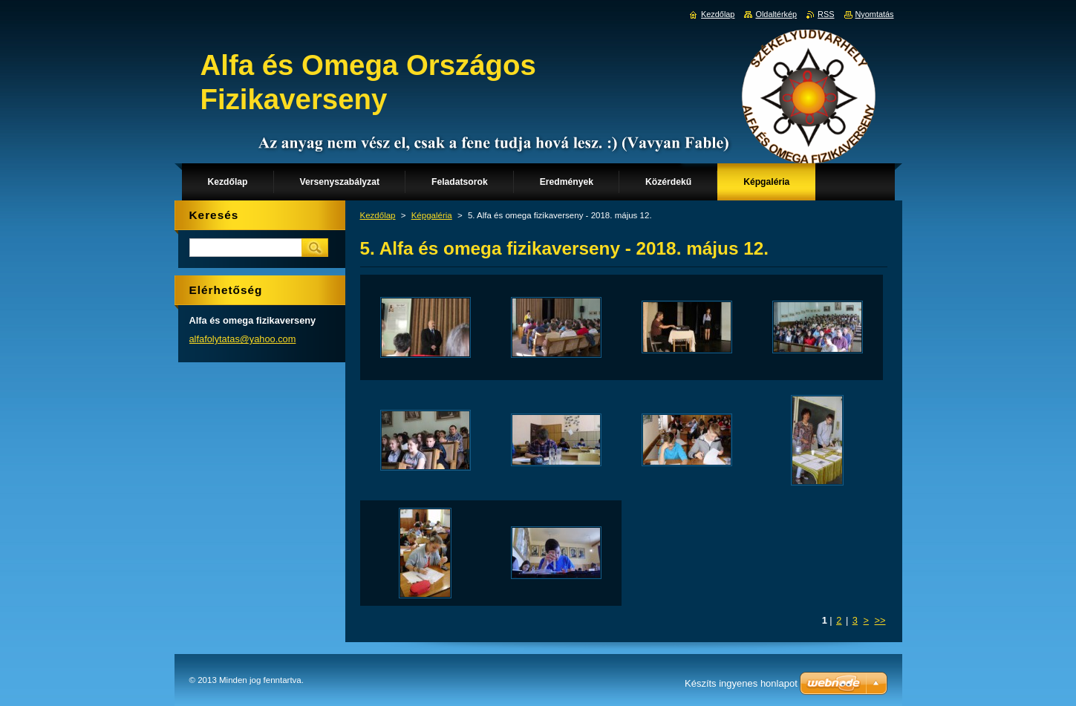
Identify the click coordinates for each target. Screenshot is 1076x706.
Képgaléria (431, 215)
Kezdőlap (378, 215)
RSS (826, 14)
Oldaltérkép (776, 14)
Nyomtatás (874, 14)
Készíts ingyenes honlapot (741, 683)
